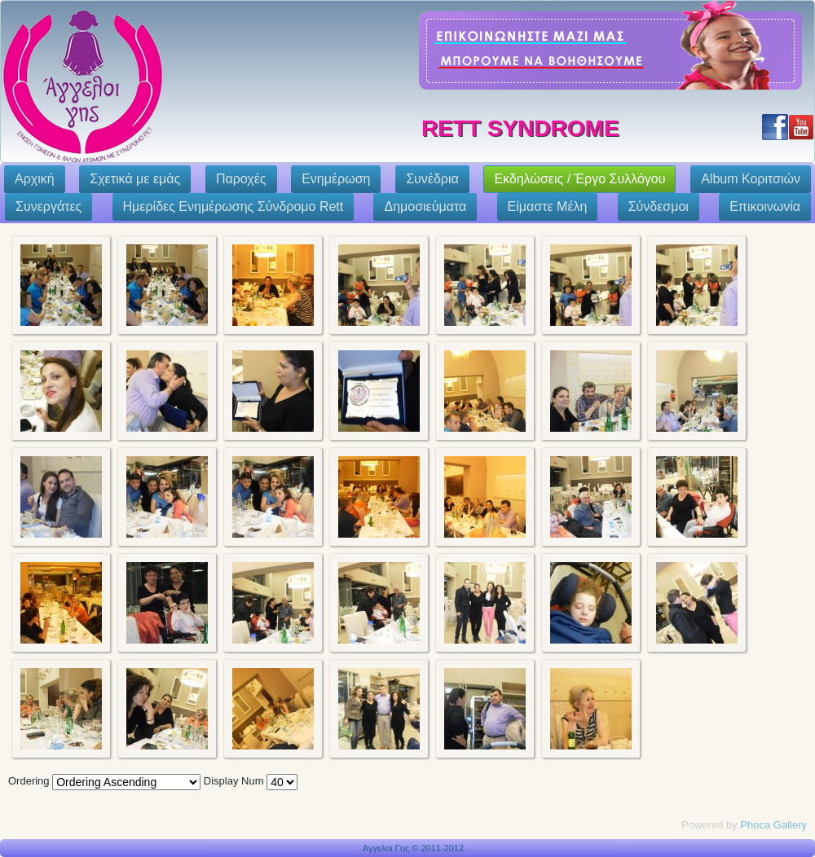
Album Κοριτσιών (750, 179)
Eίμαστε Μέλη (548, 206)
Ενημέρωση (336, 179)
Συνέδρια (432, 179)
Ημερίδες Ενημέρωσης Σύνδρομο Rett (233, 206)
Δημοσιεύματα (425, 206)
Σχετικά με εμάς (135, 179)
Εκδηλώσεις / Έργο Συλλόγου (579, 179)
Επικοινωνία (764, 206)
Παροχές (241, 179)
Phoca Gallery (773, 825)
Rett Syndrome (520, 128)
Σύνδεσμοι (658, 206)
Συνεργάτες (48, 206)
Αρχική (35, 179)
